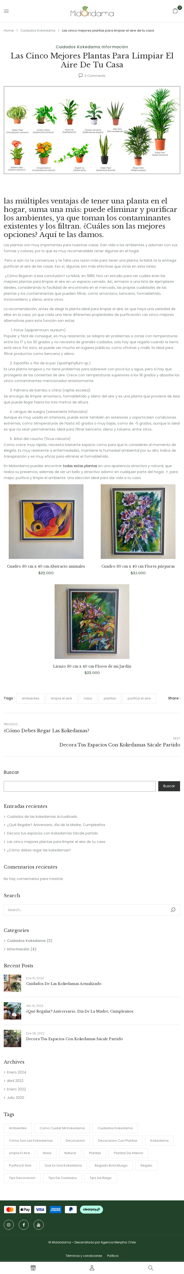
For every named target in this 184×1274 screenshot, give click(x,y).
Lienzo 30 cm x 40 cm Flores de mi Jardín (92, 666)
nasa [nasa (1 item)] (47, 1153)
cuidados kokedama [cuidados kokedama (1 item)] (115, 1128)
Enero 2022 (16, 1089)
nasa (88, 698)
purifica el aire (139, 698)
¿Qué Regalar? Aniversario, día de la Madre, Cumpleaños (56, 824)
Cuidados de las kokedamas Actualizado (42, 816)
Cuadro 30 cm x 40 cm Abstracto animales (46, 566)
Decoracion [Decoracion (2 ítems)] (75, 1140)
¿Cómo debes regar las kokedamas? (39, 850)
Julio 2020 (15, 1097)
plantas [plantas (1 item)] (95, 1153)
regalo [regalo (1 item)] (146, 1165)
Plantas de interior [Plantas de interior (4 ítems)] (128, 1153)
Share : (174, 698)
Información (114, 47)
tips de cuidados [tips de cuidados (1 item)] (62, 1178)
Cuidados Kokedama (37, 30)
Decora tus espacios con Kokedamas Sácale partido (52, 833)
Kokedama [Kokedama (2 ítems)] (159, 1140)
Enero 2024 (16, 1072)
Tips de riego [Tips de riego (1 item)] (101, 1178)
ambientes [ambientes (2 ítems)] (18, 1128)
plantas (110, 698)
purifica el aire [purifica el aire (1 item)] (20, 1165)
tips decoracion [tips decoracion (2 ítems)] (22, 1178)
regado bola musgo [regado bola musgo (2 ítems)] (111, 1165)
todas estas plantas (80, 465)
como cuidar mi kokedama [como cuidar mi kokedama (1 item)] (62, 1128)
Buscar (11, 772)
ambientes (30, 698)
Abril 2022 (15, 1080)
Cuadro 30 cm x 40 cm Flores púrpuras (138, 566)
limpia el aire (61, 698)
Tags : (9, 698)
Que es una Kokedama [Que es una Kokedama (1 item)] (63, 1165)
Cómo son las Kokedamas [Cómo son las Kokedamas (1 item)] (31, 1140)
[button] (175, 10)
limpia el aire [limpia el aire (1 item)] (19, 1153)
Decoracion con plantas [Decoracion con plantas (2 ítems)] (117, 1140)
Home (9, 30)
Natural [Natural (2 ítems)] (70, 1153)
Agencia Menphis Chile (118, 1242)
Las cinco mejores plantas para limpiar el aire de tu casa (56, 841)
